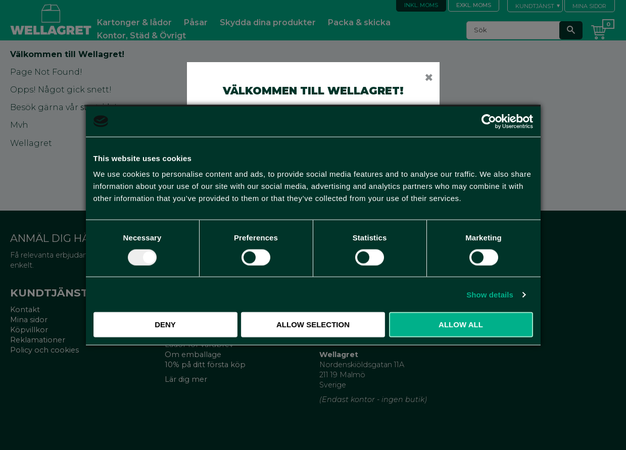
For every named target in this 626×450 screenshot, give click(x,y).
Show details (489, 294)
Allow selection (313, 324)
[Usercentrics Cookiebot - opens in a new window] (489, 121)
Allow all (461, 324)
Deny (165, 324)
